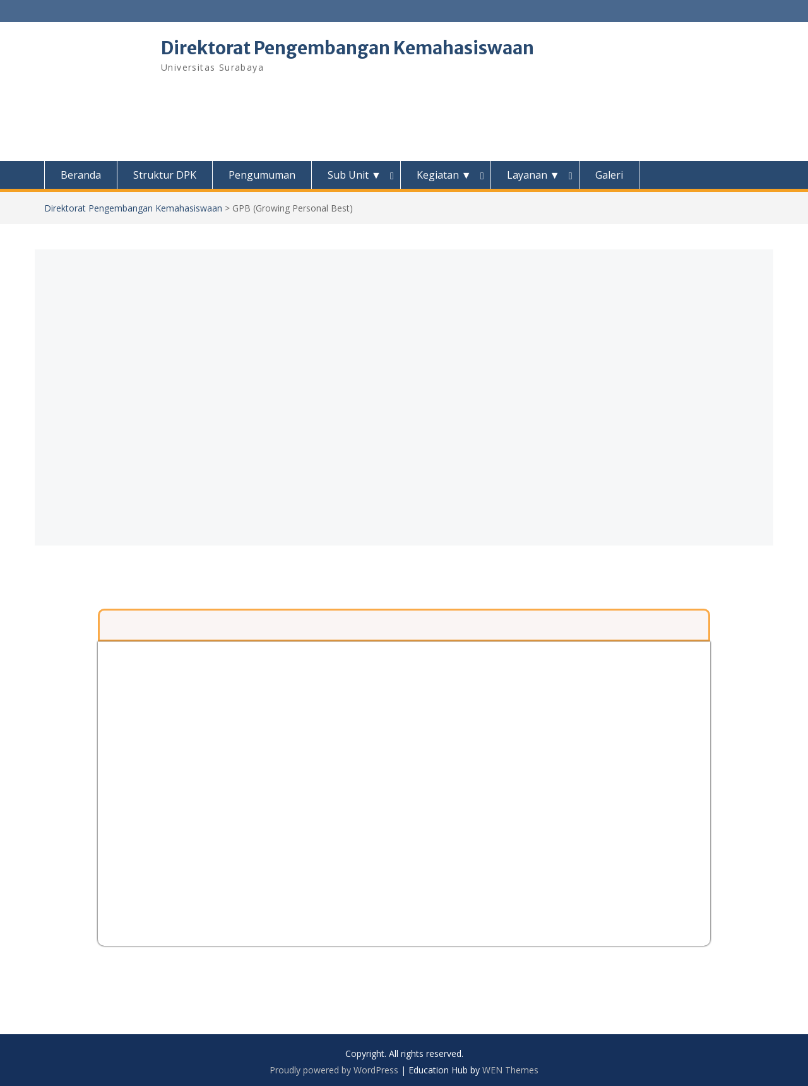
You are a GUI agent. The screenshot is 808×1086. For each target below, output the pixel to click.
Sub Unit (354, 175)
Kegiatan (444, 175)
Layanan (533, 175)
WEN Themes (510, 1070)
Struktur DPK (164, 175)
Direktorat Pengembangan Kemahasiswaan (347, 48)
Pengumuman (262, 175)
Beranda (81, 175)
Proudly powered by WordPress (334, 1070)
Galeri (609, 175)
